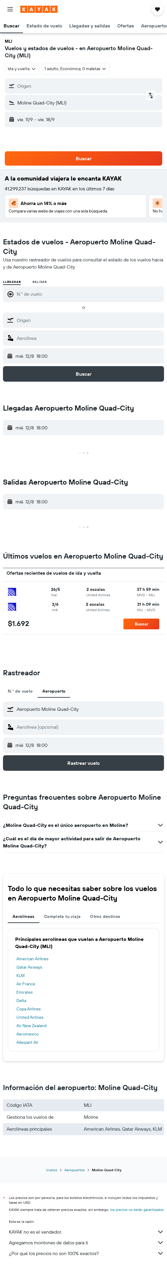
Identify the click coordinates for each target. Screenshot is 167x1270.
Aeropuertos (74, 1170)
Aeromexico (27, 1034)
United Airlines (29, 1017)
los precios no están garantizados (137, 1209)
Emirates (24, 992)
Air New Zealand (31, 1025)
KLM (20, 975)
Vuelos (51, 1170)
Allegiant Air (27, 1042)
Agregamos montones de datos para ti (86, 1242)
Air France (25, 984)
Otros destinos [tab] (105, 916)
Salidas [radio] (40, 282)
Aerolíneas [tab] (24, 916)
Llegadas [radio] (12, 282)
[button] (10, 9)
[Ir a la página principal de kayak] (39, 9)
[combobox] (22, 69)
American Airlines (32, 958)
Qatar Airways (29, 967)
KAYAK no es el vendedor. (86, 1231)
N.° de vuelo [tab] (20, 691)
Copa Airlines (28, 1009)
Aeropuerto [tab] (54, 691)
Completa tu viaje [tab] (62, 916)
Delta (21, 1000)
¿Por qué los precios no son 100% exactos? (86, 1253)
